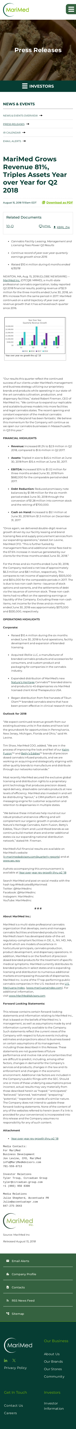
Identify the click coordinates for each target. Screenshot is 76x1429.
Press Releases (14, 124)
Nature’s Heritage (23, 682)
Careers (10, 1413)
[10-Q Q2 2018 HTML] (28, 226)
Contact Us (13, 1405)
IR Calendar (12, 132)
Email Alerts (12, 141)
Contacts (15, 1287)
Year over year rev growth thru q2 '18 (42, 872)
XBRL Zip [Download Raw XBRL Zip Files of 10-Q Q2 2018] (61, 227)
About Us (52, 1354)
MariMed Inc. (11, 280)
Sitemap (15, 1314)
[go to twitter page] (14, 1360)
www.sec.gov (11, 860)
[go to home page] (18, 1345)
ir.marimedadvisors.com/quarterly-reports (31, 856)
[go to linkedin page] (5, 1360)
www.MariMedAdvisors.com (27, 995)
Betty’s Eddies (30, 753)
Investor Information (54, 1406)
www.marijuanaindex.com (44, 987)
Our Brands (53, 1361)
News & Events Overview (20, 115)
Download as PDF (57, 202)
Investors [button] (38, 85)
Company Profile (21, 1274)
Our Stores (53, 1369)
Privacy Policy (15, 1368)
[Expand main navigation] (71, 9)
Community (54, 1376)
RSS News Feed (20, 1300)
